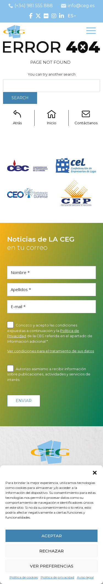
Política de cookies (24, 577)
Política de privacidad (57, 577)
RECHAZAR (51, 550)
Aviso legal (85, 577)
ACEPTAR (51, 535)
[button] (95, 472)
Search (20, 97)
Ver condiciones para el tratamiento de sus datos (50, 351)
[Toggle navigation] (91, 31)
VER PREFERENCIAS (51, 566)
